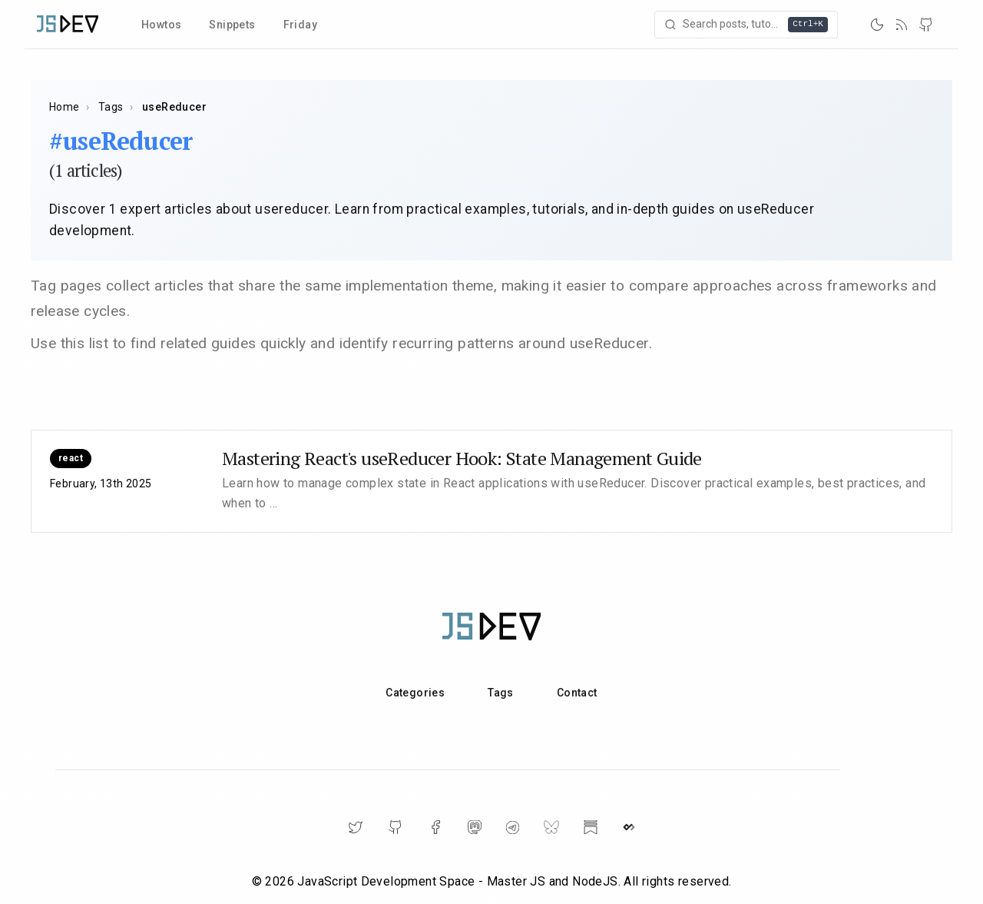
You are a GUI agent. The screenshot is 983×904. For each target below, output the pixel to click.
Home (64, 107)
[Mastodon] (475, 827)
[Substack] (590, 827)
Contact (577, 692)
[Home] (67, 24)
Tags (111, 107)
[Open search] (746, 24)
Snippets (232, 24)
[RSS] (901, 24)
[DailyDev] (629, 827)
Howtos (161, 24)
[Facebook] (435, 827)
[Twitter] (355, 827)
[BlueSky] (551, 827)
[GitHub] (926, 24)
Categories (415, 692)
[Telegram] (512, 827)
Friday (300, 24)
